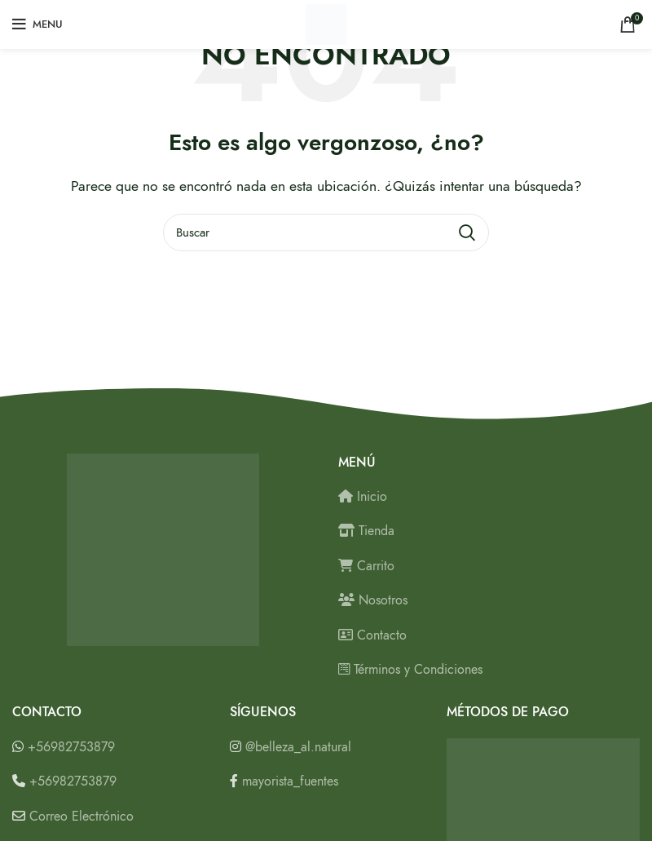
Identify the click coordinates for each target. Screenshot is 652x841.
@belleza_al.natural (298, 747)
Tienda (366, 531)
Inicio (362, 497)
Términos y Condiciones (410, 670)
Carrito (366, 566)
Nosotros (373, 600)
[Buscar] (326, 232)
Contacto (372, 635)
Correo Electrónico (81, 817)
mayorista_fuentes (290, 781)
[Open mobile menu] (37, 24)
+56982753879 (71, 747)
